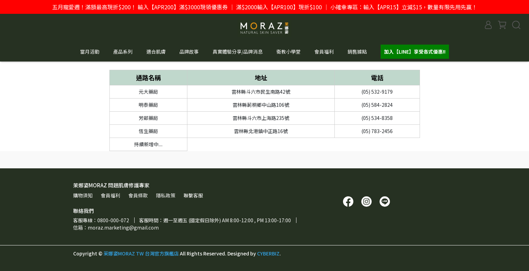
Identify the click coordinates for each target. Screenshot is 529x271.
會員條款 (138, 195)
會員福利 (324, 51)
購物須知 (82, 195)
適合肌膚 (156, 51)
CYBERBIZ (268, 253)
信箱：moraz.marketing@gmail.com (116, 227)
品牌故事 (189, 51)
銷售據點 (357, 51)
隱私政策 (165, 195)
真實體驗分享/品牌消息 (238, 51)
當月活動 (89, 51)
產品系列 (123, 51)
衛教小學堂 (288, 51)
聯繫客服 (193, 195)
